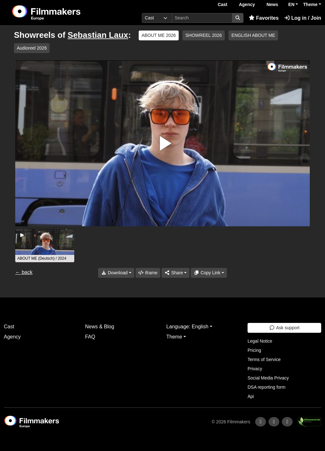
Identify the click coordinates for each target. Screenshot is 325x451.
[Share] (175, 273)
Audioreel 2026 (32, 48)
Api (251, 396)
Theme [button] (310, 4)
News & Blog (99, 326)
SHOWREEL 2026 (203, 35)
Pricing (254, 350)
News (272, 4)
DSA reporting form (266, 387)
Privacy (255, 368)
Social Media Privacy (268, 377)
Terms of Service (264, 359)
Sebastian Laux (98, 35)
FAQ (90, 336)
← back (23, 272)
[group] (44, 245)
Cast (222, 4)
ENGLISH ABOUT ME (253, 35)
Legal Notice (260, 341)
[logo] (61, 12)
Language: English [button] (187, 326)
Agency (247, 4)
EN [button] (291, 4)
